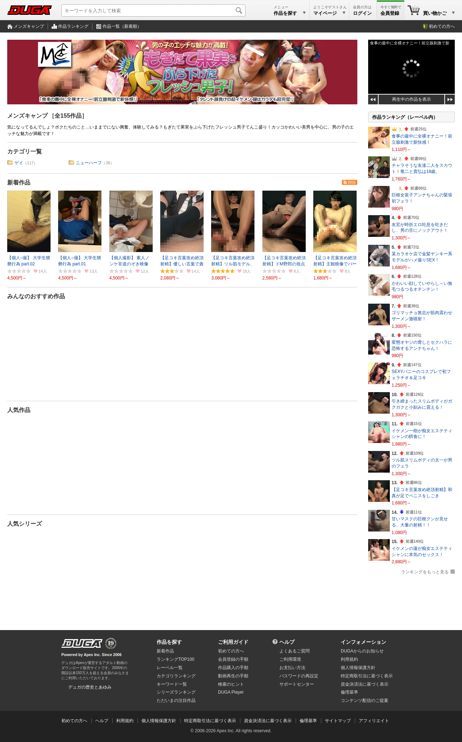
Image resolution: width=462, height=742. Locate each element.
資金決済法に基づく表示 (268, 720)
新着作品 (18, 182)
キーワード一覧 (172, 684)
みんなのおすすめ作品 (36, 296)
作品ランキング (73, 26)
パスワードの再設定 (298, 675)
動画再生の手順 (233, 675)
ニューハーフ (89, 162)
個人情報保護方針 (358, 667)
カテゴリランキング (176, 675)
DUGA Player (231, 692)
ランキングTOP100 (175, 659)
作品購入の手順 (233, 667)
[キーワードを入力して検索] (153, 10)
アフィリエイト (374, 720)
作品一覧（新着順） (122, 26)
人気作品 (18, 410)
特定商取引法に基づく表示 (210, 720)
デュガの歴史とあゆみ (90, 687)
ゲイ (18, 162)
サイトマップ (338, 720)
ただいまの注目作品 (176, 700)
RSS (352, 183)
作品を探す (169, 642)
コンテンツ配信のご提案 (364, 700)
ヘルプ (287, 642)
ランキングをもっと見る (425, 571)
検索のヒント (231, 684)
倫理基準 (349, 692)
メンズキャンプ (29, 26)
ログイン (362, 13)
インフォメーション (363, 642)
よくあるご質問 (294, 651)
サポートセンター (296, 684)
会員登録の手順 (233, 659)
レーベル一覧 (170, 667)
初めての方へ (442, 26)
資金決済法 (364, 684)
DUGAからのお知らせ (362, 651)
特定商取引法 (367, 675)
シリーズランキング (176, 692)
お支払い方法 (292, 667)
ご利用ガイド (233, 642)
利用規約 (349, 659)
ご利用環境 (290, 659)
